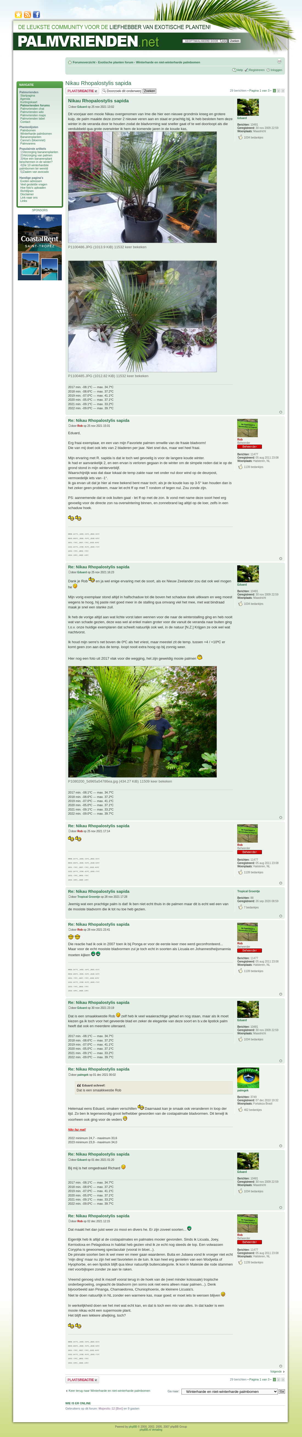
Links (23, 200)
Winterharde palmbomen (36, 133)
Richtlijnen (26, 191)
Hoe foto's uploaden (33, 187)
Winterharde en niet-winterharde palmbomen (168, 62)
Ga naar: (173, 1391)
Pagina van (259, 90)
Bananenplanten (30, 137)
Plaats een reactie (82, 90)
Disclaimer (27, 194)
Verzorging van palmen (37, 155)
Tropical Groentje (88, 896)
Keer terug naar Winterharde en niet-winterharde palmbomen (109, 1390)
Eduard (82, 106)
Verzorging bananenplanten (40, 152)
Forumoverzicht (84, 62)
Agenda (25, 98)
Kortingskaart (28, 102)
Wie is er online (78, 1403)
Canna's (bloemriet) (32, 140)
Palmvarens (27, 143)
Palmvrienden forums (35, 105)
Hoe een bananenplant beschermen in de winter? (35, 160)
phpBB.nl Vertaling (151, 1429)
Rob (80, 425)
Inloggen (276, 70)
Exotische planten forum (115, 62)
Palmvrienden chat (32, 108)
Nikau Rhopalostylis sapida (98, 83)
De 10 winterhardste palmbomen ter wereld (34, 166)
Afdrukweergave (279, 61)
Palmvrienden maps (33, 115)
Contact (25, 121)
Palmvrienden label (32, 118)
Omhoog (280, 412)
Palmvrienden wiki (32, 112)
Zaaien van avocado (36, 171)
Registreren (257, 70)
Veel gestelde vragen (33, 184)
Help (240, 70)
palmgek (83, 1074)
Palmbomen (28, 130)
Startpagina (27, 95)
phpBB (133, 1426)
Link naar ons (29, 197)
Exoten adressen (31, 181)
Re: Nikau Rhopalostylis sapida (98, 420)
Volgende (276, 1371)
